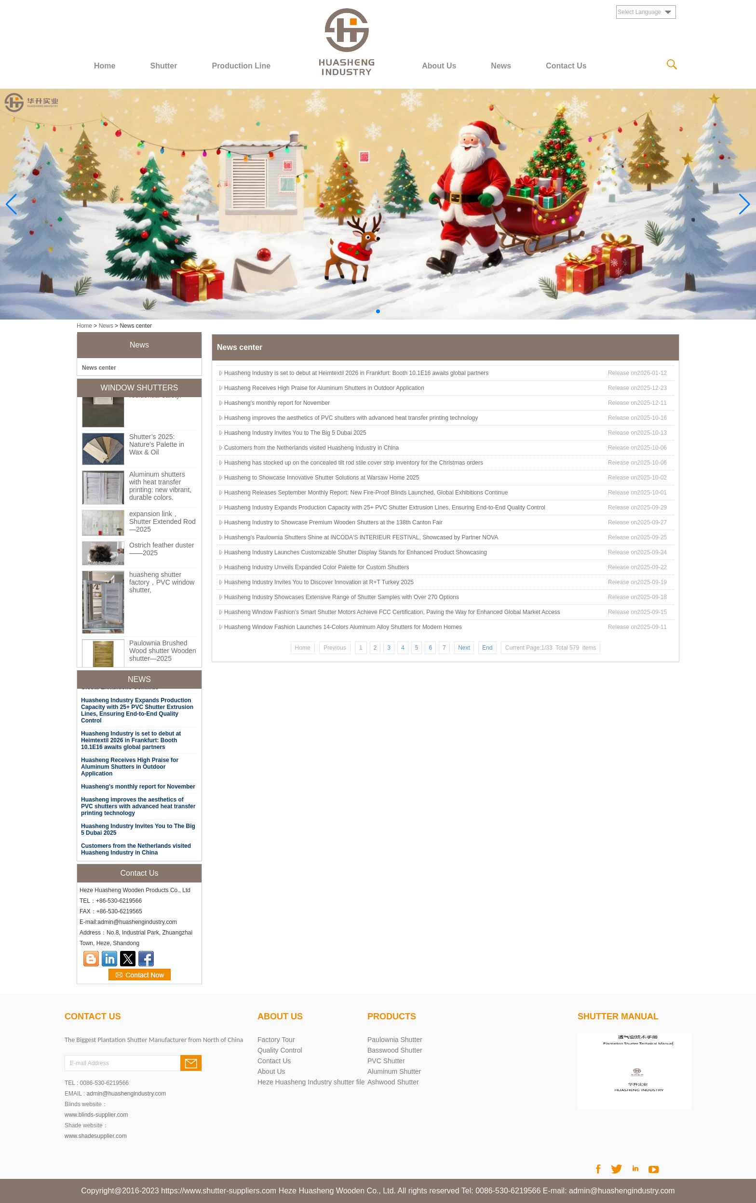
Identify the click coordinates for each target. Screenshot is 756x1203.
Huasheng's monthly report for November (138, 788)
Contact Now (139, 975)
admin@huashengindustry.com (126, 1093)
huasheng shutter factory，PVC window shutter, (161, 584)
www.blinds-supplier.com (96, 1114)
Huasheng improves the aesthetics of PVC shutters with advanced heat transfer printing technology (138, 808)
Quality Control (279, 1050)
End (487, 647)
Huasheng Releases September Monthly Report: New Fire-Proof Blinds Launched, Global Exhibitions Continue (366, 492)
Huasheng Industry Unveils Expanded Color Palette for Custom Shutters (316, 567)
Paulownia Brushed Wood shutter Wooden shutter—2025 (162, 652)
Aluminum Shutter (394, 1071)
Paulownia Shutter (394, 1039)
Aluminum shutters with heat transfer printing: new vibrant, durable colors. (160, 487)
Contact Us (566, 66)
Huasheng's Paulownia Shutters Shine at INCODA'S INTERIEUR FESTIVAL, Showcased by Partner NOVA (361, 537)
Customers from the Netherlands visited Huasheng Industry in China (136, 851)
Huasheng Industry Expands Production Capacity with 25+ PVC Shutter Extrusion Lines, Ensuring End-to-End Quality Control (137, 712)
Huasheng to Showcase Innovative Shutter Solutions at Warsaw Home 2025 (321, 477)
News (501, 66)
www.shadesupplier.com (96, 1136)
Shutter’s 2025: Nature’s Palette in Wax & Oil (156, 446)
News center (99, 367)
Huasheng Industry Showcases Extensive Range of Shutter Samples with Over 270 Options (341, 597)
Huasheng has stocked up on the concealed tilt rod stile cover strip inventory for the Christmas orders (353, 462)
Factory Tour (276, 1039)
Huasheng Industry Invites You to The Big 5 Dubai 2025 (295, 432)
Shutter (163, 66)
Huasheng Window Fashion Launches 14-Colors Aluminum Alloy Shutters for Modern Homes (343, 627)
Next (464, 647)
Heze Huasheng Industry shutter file (311, 1082)
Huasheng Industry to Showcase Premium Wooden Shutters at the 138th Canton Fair (333, 522)
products (391, 1016)
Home (104, 66)
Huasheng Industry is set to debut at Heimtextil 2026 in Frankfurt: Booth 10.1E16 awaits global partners (131, 742)
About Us (439, 66)
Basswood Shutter (394, 1050)
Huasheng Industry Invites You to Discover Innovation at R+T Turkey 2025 (319, 582)
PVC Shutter (386, 1061)
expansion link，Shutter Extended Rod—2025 (162, 523)
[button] (378, 311)
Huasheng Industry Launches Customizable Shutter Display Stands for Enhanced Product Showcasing (355, 552)
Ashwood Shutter (393, 1082)
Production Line (241, 66)
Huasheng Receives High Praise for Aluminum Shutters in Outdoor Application (129, 769)
